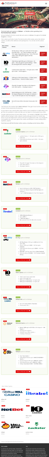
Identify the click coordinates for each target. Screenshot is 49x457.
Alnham (32, 132)
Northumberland (15, 441)
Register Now (43, 54)
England (8, 441)
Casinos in (3, 441)
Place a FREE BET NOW (23, 146)
